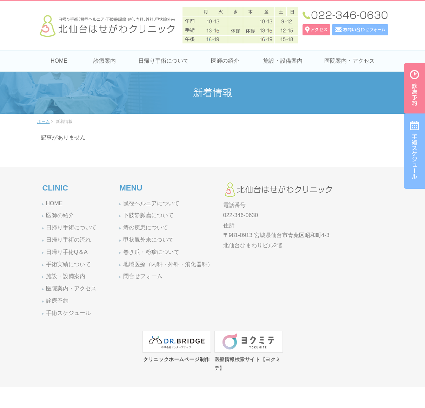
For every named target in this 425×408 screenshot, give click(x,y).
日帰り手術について (163, 61)
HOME (59, 61)
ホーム (43, 121)
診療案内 (104, 61)
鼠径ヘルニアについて (151, 203)
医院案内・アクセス (349, 61)
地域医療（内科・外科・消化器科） (168, 264)
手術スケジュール (68, 313)
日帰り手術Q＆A (67, 252)
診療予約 (57, 301)
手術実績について (68, 264)
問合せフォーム (142, 276)
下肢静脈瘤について (148, 215)
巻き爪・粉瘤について (151, 252)
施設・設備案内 (283, 61)
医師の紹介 (225, 61)
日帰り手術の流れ (68, 240)
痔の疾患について (145, 227)
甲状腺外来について (148, 240)
